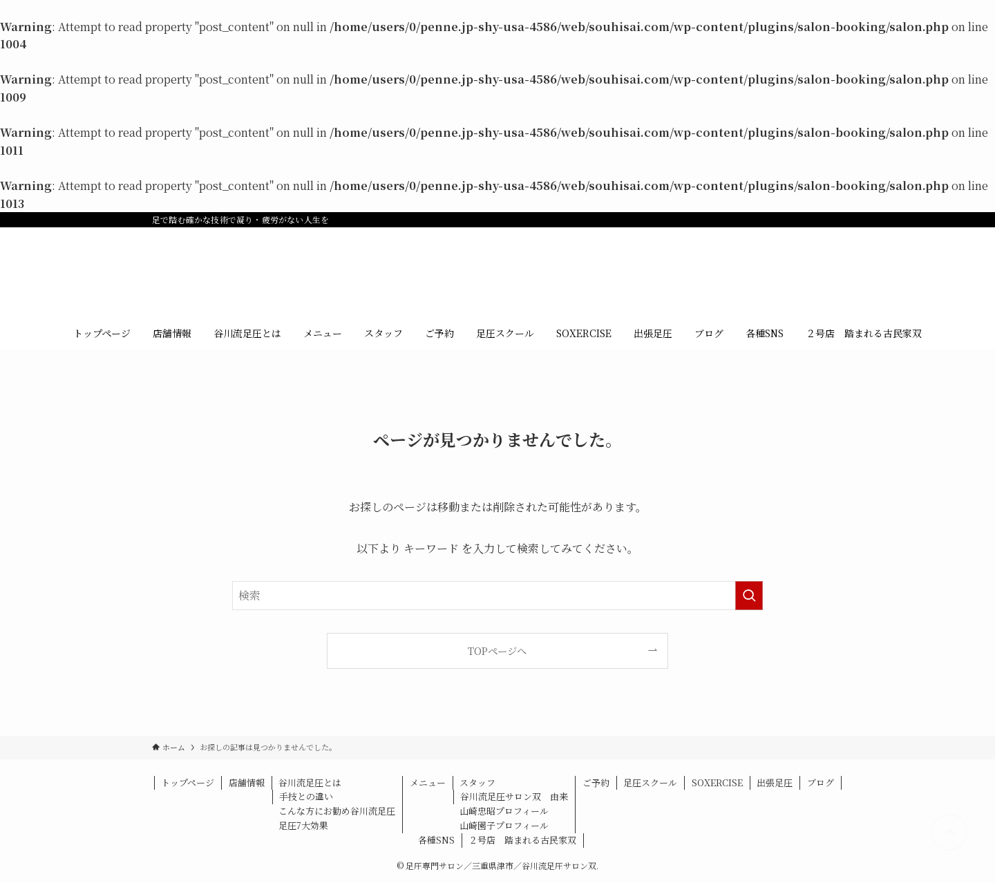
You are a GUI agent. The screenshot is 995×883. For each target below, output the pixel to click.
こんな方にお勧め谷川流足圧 (336, 810)
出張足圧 (775, 782)
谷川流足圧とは (309, 782)
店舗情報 (247, 782)
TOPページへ (497, 650)
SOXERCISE (717, 782)
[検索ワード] (497, 595)
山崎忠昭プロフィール (504, 810)
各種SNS (436, 839)
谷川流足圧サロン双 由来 (514, 796)
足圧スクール (650, 782)
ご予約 (595, 782)
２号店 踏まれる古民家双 (522, 839)
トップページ (187, 782)
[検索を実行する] (749, 595)
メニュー (428, 782)
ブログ (820, 782)
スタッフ (477, 782)
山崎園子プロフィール (504, 825)
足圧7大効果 (303, 825)
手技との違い (306, 796)
